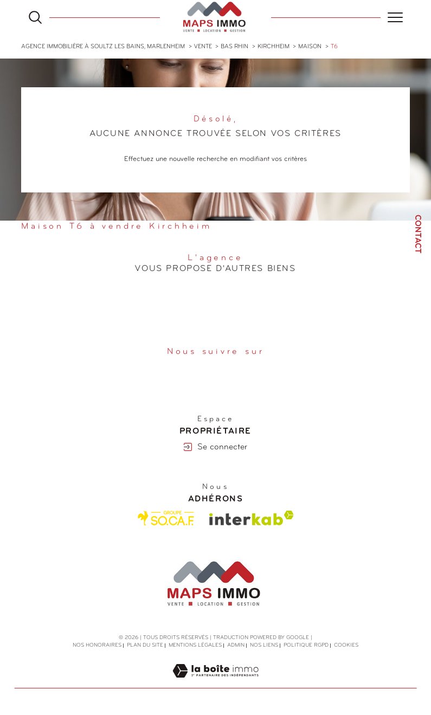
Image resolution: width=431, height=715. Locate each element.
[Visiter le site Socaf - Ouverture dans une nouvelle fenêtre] (166, 518)
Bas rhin (234, 47)
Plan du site (145, 645)
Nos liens (264, 645)
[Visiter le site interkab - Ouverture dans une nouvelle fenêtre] (251, 518)
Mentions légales (195, 645)
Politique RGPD (306, 645)
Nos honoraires (97, 645)
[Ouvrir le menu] (395, 17)
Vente (203, 47)
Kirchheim (274, 47)
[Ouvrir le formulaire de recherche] (35, 17)
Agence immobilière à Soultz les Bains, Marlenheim (103, 47)
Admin (236, 645)
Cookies (346, 645)
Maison (309, 47)
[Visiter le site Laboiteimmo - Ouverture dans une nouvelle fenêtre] (215, 682)
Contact (417, 234)
